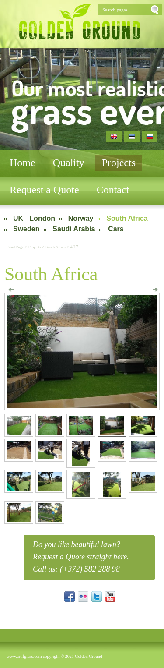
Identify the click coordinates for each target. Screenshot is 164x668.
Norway (81, 218)
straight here (107, 556)
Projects (119, 162)
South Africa (127, 218)
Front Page (16, 247)
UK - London (34, 218)
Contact (113, 189)
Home (22, 162)
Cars (116, 229)
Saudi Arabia (73, 229)
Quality (68, 162)
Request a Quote (44, 189)
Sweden (26, 229)
